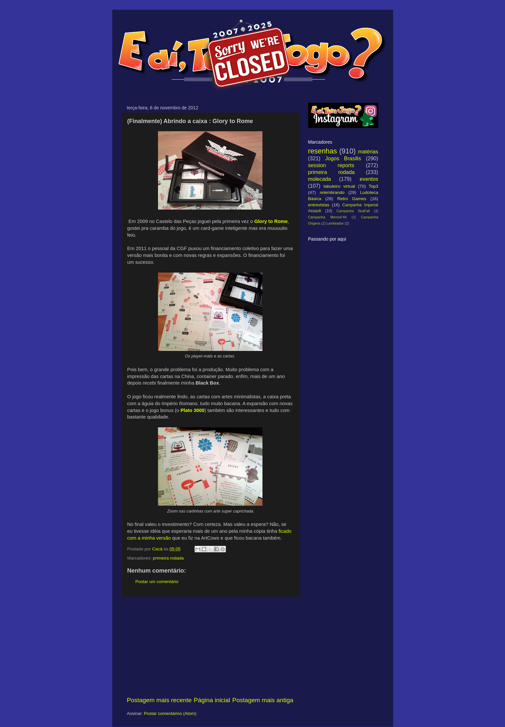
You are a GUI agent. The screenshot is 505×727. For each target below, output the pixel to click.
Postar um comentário (157, 581)
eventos (369, 179)
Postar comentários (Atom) (170, 713)
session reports (331, 165)
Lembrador (335, 223)
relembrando (332, 192)
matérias (368, 151)
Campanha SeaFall (353, 211)
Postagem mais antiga (262, 700)
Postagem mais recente (159, 700)
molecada (319, 179)
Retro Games (351, 198)
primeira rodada (168, 558)
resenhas (322, 151)
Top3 (373, 186)
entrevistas (318, 204)
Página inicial (212, 700)
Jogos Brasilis (343, 158)
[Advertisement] (210, 646)
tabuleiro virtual (339, 186)
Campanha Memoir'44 (327, 217)
